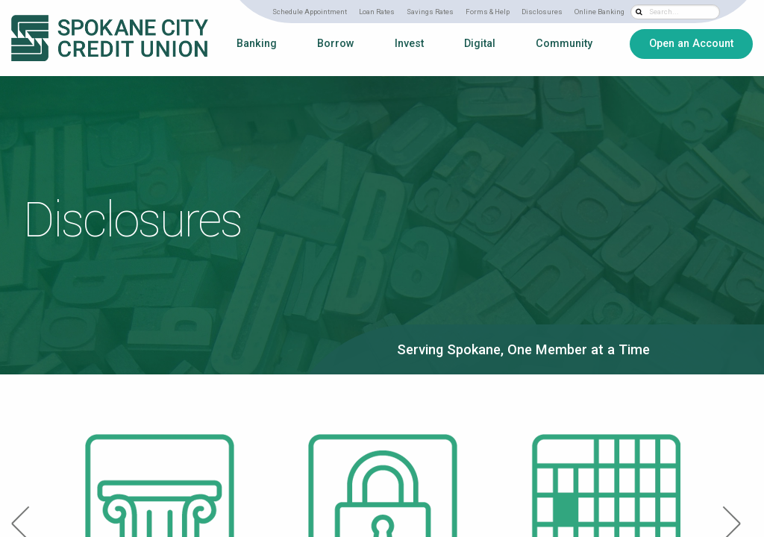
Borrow (335, 43)
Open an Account (691, 43)
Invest (409, 43)
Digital (479, 43)
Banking (257, 43)
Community (564, 43)
